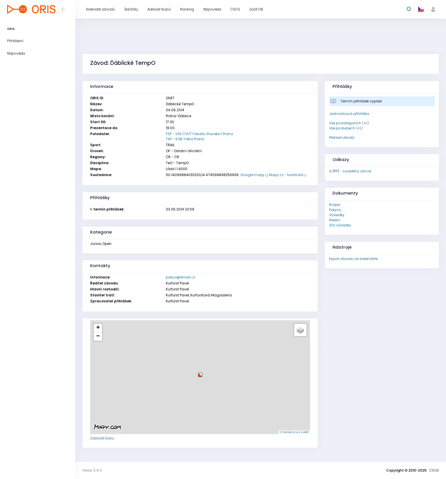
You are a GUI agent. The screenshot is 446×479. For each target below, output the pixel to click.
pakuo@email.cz (180, 277)
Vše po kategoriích (345, 123)
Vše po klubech (342, 128)
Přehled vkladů (341, 137)
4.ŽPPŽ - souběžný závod (350, 171)
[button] (200, 372)
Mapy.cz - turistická (286, 174)
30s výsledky (340, 225)
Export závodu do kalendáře (353, 258)
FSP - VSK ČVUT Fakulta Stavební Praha (199, 133)
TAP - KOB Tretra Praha (185, 139)
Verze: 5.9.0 (92, 470)
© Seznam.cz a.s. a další (294, 432)
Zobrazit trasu (102, 438)
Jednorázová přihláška (349, 113)
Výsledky (336, 214)
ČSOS (434, 470)
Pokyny (335, 209)
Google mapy (252, 174)
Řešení (334, 220)
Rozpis (334, 204)
